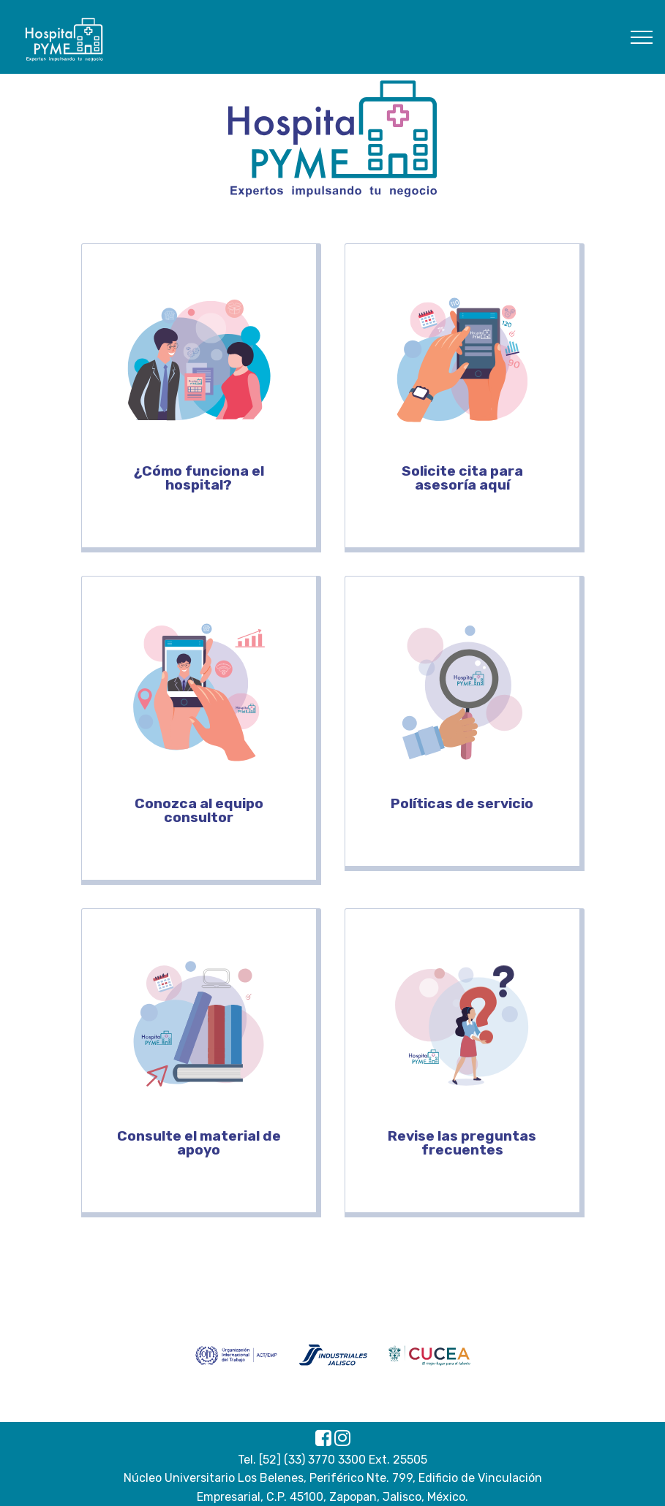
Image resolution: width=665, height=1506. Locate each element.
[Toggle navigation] (642, 36)
